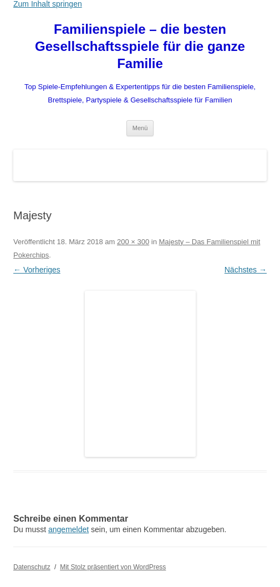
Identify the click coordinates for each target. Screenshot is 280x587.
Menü (140, 128)
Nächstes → (246, 269)
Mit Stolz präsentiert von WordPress (113, 567)
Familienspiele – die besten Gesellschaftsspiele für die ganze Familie (140, 46)
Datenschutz (31, 567)
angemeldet (68, 529)
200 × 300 (133, 242)
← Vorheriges (36, 269)
